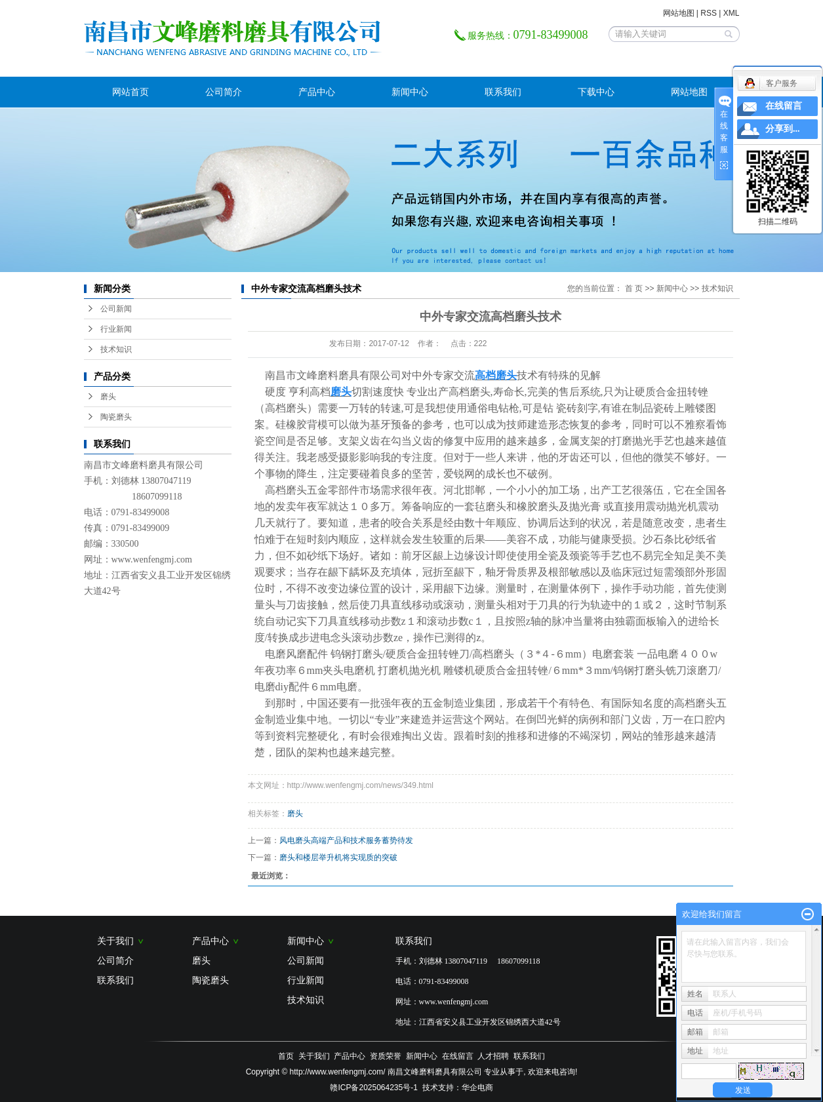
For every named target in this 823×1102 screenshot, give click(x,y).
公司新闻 (116, 308)
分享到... (782, 129)
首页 (286, 1056)
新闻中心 (409, 92)
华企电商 (477, 1087)
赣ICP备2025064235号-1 (373, 1087)
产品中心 (316, 92)
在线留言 (457, 1056)
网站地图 (678, 13)
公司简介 (223, 92)
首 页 (634, 288)
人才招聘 (493, 1056)
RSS (708, 13)
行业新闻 (116, 329)
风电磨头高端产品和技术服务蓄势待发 (346, 840)
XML (731, 13)
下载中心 (596, 92)
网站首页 (130, 92)
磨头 (108, 396)
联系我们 (503, 92)
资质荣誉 (385, 1056)
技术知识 (116, 349)
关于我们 (120, 940)
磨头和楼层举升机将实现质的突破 (338, 857)
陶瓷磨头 (116, 417)
